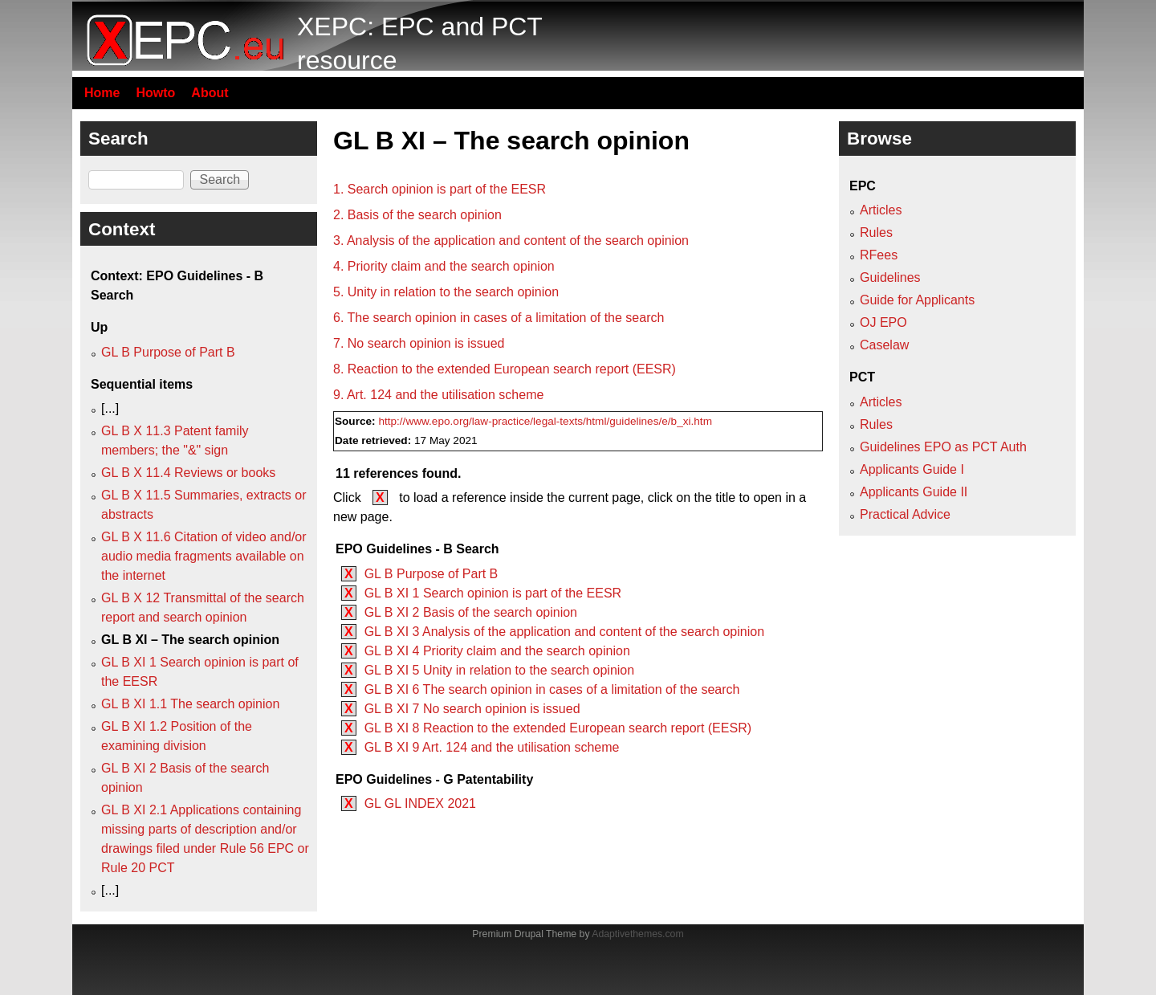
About (209, 93)
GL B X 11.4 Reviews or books (188, 472)
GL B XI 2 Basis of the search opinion (470, 612)
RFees (879, 255)
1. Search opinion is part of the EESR (439, 189)
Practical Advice (905, 514)
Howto (155, 93)
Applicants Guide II (913, 492)
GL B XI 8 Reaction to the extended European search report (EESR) (557, 728)
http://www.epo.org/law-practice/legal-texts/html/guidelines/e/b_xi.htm (545, 421)
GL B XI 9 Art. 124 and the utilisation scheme (492, 747)
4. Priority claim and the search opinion (444, 266)
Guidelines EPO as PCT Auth (943, 447)
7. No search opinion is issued (418, 343)
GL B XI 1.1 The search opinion (190, 704)
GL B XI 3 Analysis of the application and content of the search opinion (564, 631)
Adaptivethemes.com (637, 934)
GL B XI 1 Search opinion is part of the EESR (492, 593)
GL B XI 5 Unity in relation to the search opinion (499, 670)
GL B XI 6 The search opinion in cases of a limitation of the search (552, 689)
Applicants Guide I (912, 469)
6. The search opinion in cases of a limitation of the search (498, 317)
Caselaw (884, 345)
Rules (876, 232)
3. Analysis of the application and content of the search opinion (511, 240)
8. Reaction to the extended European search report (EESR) (504, 369)
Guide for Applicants (917, 300)
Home (102, 93)
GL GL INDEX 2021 (420, 803)
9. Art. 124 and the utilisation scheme (438, 395)
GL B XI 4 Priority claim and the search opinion (497, 651)
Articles (881, 210)
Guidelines (890, 277)
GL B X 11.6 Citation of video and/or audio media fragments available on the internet (204, 556)
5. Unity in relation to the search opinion (446, 292)
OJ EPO (883, 322)
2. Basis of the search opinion (417, 215)
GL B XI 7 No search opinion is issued (472, 709)
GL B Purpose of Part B (431, 574)
